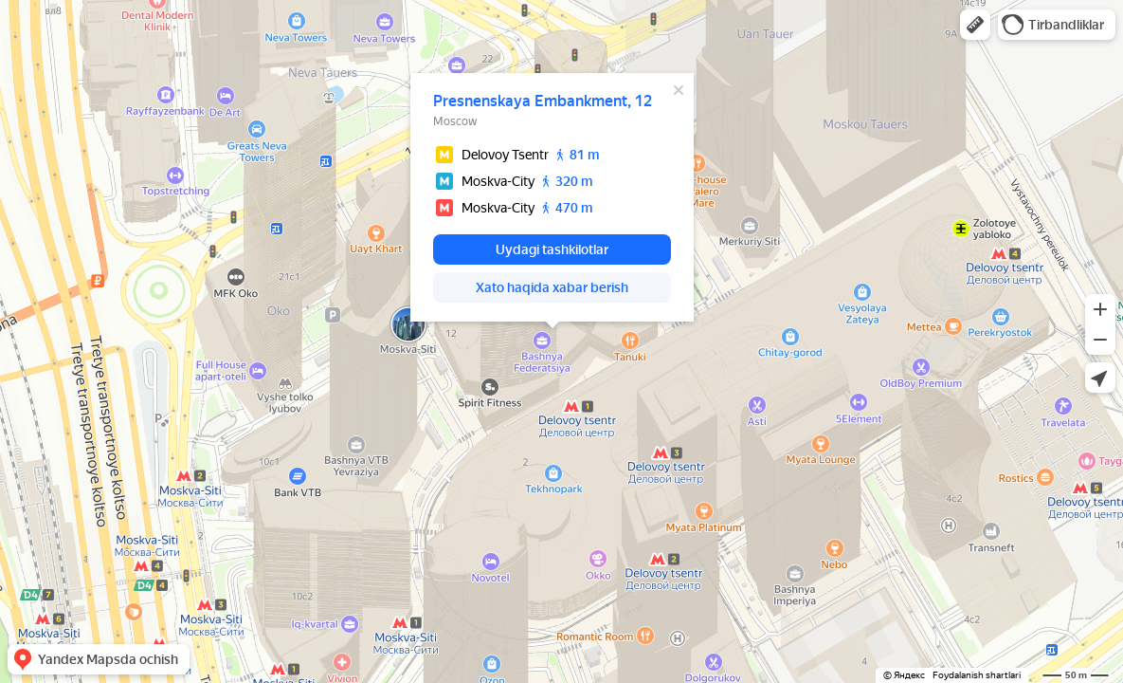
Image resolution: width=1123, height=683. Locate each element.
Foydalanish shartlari (977, 675)
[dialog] (552, 197)
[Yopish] (678, 90)
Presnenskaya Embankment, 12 (542, 101)
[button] (975, 24)
